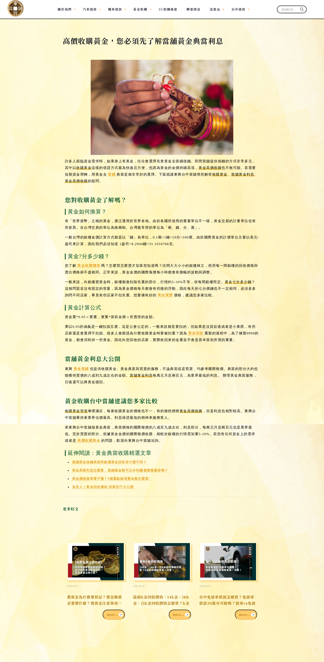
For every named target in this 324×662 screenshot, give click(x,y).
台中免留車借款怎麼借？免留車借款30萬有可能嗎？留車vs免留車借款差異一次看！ (227, 603)
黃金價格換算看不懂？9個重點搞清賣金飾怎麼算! (111, 478)
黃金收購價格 (88, 266)
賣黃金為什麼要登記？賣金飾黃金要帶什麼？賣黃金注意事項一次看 (94, 603)
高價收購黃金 (88, 441)
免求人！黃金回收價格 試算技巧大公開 (103, 487)
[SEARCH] (291, 9)
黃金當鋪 (81, 369)
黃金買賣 (165, 295)
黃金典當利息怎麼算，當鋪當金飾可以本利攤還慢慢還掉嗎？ (120, 470)
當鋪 (112, 174)
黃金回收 (196, 333)
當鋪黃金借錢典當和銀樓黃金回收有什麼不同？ (109, 462)
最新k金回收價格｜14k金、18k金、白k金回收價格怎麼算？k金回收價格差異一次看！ (161, 603)
